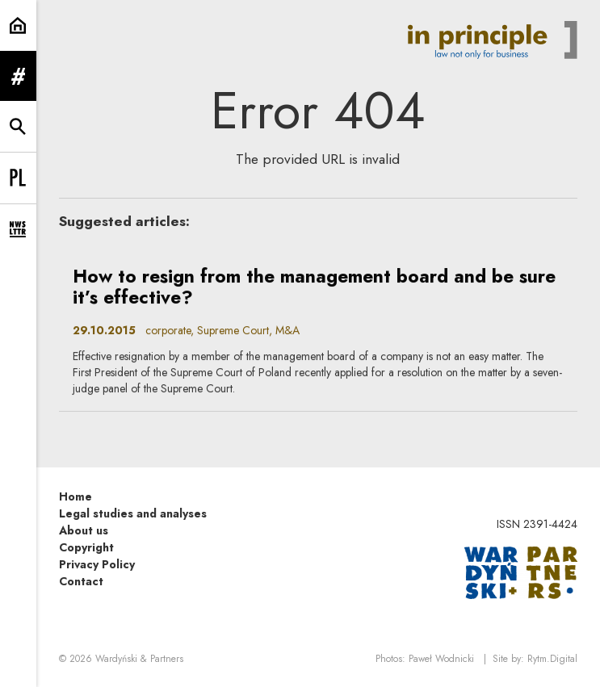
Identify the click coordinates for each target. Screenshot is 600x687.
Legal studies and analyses (133, 513)
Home (75, 496)
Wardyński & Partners (139, 658)
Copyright (86, 547)
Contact (81, 581)
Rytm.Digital (552, 658)
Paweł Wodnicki (441, 658)
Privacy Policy (97, 564)
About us (83, 530)
